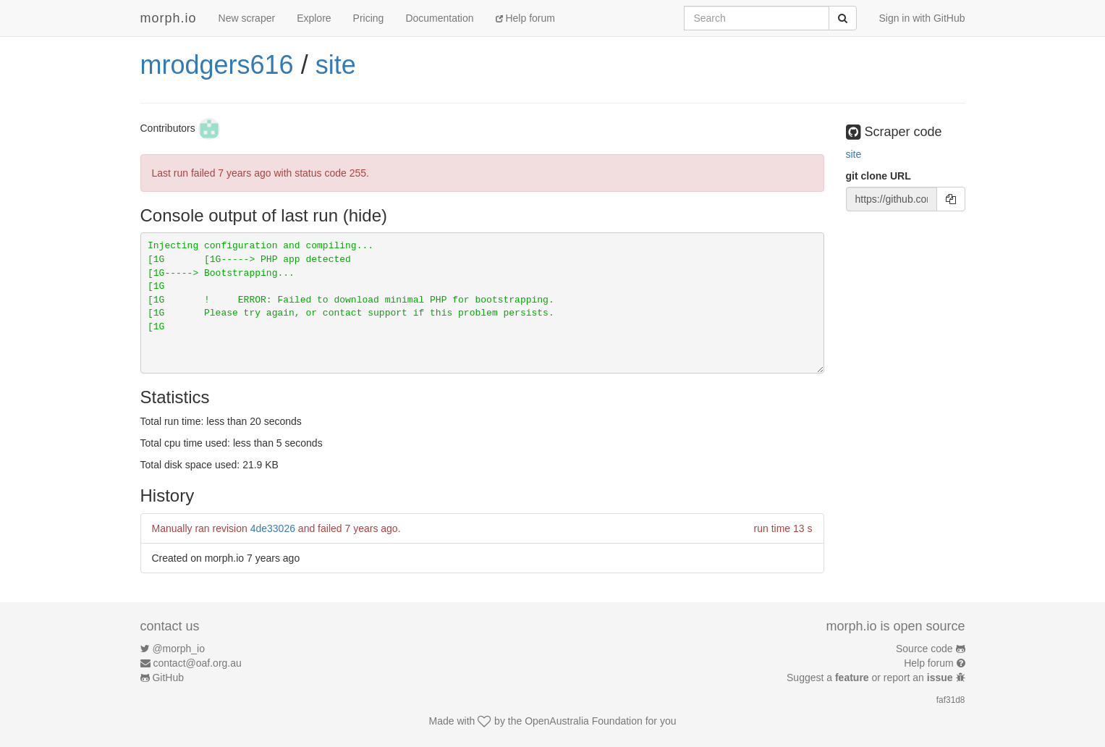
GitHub (168, 677)
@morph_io (178, 648)
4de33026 (272, 528)
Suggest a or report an (871, 677)
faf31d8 (950, 700)
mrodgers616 (217, 65)
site (336, 65)
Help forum (525, 18)
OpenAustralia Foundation (584, 721)
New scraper (247, 18)
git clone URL (878, 176)
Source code (924, 648)
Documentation (439, 18)
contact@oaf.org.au (197, 663)
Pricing (368, 18)
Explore (314, 18)
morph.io (168, 18)
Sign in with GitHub (922, 18)
